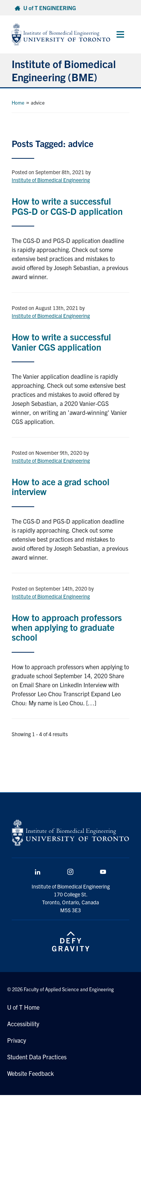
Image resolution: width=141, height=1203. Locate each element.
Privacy (16, 1040)
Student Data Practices (37, 1056)
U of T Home (23, 1007)
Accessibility (23, 1023)
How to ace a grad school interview (60, 486)
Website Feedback (30, 1073)
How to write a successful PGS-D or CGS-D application (67, 205)
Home (18, 102)
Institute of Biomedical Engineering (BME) (64, 70)
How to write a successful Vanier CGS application (61, 341)
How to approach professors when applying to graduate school (67, 627)
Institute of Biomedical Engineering (51, 179)
